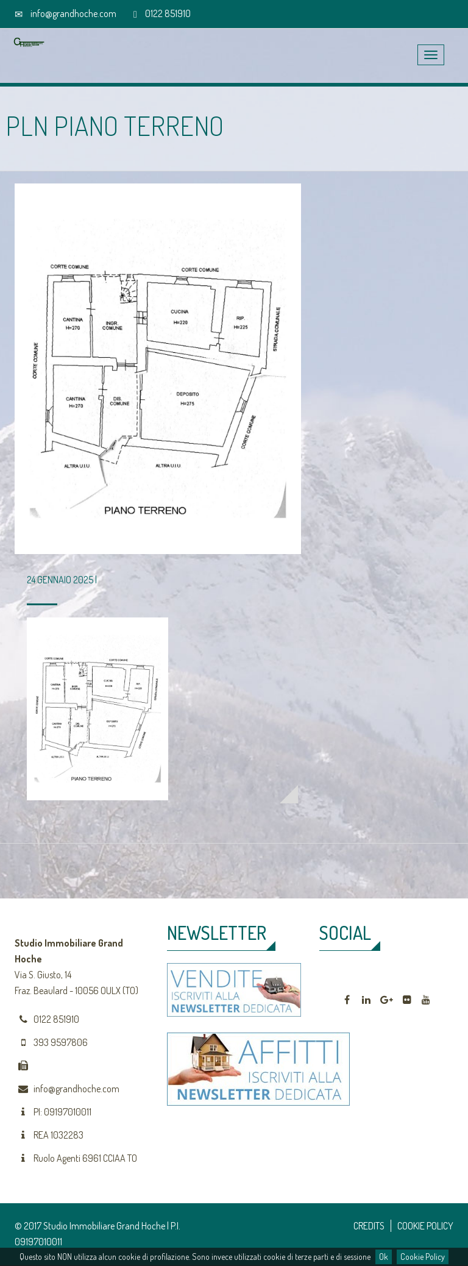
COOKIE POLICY (425, 1226)
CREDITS (369, 1226)
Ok (383, 1256)
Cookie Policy (422, 1256)
